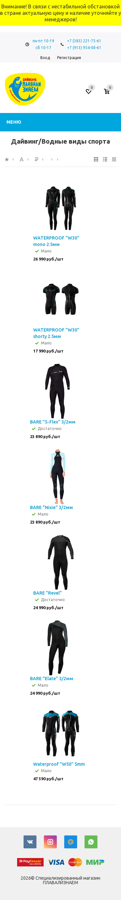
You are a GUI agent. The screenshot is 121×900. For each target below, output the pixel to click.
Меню (13, 122)
